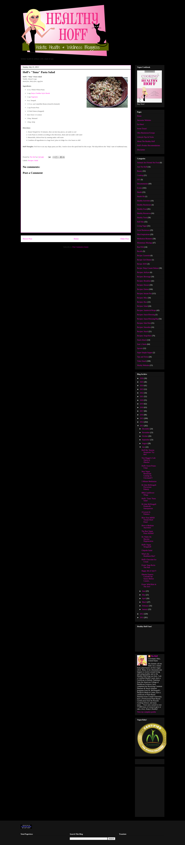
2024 (142, 386)
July (143, 447)
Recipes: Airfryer (143, 272)
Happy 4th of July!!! (149, 571)
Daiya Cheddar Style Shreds (40, 93)
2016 (142, 415)
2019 (142, 404)
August (145, 443)
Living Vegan (142, 226)
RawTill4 (140, 247)
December (146, 429)
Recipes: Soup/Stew (144, 336)
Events (139, 188)
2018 (142, 407)
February (145, 606)
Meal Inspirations (143, 234)
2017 (142, 411)
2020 (142, 400)
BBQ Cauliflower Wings (148, 494)
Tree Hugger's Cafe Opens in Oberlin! (149, 460)
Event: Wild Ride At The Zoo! (149, 585)
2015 (142, 418)
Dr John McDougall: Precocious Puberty (149, 487)
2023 (142, 389)
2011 (142, 617)
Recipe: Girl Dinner (144, 260)
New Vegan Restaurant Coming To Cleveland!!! (147, 475)
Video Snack (141, 361)
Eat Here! (140, 124)
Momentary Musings (144, 243)
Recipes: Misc (142, 298)
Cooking (140, 175)
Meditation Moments (144, 239)
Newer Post (27, 239)
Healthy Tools (142, 218)
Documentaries (142, 184)
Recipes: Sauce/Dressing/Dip (147, 319)
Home (76, 239)
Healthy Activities (143, 201)
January (145, 609)
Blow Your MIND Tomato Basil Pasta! (148, 520)
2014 (142, 422)
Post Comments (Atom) (80, 247)
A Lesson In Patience (146, 513)
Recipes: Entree (142, 289)
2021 (142, 396)
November (146, 433)
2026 (142, 378)
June (144, 591)
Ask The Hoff (142, 167)
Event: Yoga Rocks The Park (148, 566)
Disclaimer (141, 150)
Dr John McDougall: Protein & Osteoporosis (149, 506)
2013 (142, 426)
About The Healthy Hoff (146, 141)
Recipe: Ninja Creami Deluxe (147, 268)
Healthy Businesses (144, 205)
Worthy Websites (143, 365)
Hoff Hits (140, 222)
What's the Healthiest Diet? (148, 555)
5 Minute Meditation (149, 481)
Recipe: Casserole (143, 256)
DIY (138, 180)
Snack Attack (142, 340)
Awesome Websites (144, 120)
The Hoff (154, 656)
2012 (142, 614)
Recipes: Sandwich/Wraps (146, 310)
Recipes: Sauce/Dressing (146, 315)
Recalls (139, 251)
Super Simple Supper (144, 353)
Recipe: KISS (142, 264)
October (145, 436)
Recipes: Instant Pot (144, 293)
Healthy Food (142, 209)
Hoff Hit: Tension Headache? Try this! (148, 452)
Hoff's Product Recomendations (148, 145)
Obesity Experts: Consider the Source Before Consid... (148, 578)
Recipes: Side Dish (144, 323)
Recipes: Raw (142, 302)
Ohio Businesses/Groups (146, 133)
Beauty (139, 171)
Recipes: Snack (142, 331)
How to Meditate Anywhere (148, 527)
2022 (142, 393)
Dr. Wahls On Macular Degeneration (147, 539)
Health (139, 192)
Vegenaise (34, 97)
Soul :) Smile (142, 344)
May (144, 595)
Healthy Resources (144, 213)
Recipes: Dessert (143, 285)
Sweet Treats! (142, 129)
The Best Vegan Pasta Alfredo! (148, 532)
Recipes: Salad (33, 160)
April (144, 598)
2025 (142, 382)
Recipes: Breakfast (144, 281)
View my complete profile (146, 712)
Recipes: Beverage (144, 277)
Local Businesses (143, 230)
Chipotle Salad (147, 550)
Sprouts (140, 348)
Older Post (124, 239)
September (146, 440)
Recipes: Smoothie (144, 327)
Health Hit (141, 196)
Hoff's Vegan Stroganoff (146, 546)
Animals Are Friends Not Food (148, 163)
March (144, 602)
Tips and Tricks (142, 357)
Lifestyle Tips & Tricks (145, 137)
